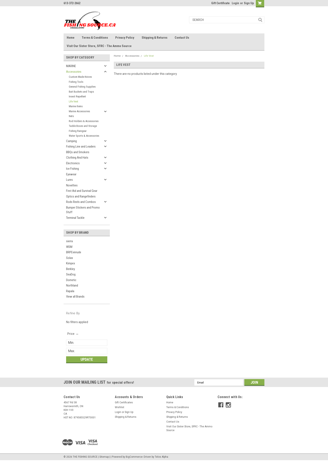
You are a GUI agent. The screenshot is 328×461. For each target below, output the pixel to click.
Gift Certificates (124, 402)
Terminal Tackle (75, 218)
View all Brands (75, 296)
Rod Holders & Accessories (84, 121)
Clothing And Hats (77, 157)
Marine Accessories (79, 111)
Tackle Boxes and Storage (83, 125)
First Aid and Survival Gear (81, 191)
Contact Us (182, 37)
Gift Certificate (220, 3)
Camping (71, 141)
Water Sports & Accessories (84, 135)
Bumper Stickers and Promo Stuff (83, 210)
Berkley (70, 269)
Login (235, 3)
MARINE (71, 66)
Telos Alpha (161, 456)
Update (87, 359)
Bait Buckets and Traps (81, 91)
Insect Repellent (77, 96)
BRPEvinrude (73, 252)
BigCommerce (134, 456)
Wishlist (119, 407)
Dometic (71, 280)
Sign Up (249, 3)
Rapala (70, 291)
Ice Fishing (72, 169)
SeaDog (71, 274)
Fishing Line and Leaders (81, 146)
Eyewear (71, 174)
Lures (69, 180)
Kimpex (70, 263)
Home (70, 37)
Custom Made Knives (80, 76)
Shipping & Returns (154, 37)
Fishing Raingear (78, 130)
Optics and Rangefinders (81, 196)
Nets (71, 116)
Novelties (72, 185)
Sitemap (104, 456)
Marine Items (76, 106)
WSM (69, 247)
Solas (69, 258)
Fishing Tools (76, 81)
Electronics (73, 163)
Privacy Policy (124, 37)
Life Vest (73, 101)
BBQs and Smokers (77, 152)
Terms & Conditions (95, 37)
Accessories (73, 72)
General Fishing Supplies (82, 86)
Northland (72, 285)
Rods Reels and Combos (81, 202)
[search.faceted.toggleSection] (73, 333)
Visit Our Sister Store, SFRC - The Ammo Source (99, 46)
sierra (69, 241)
